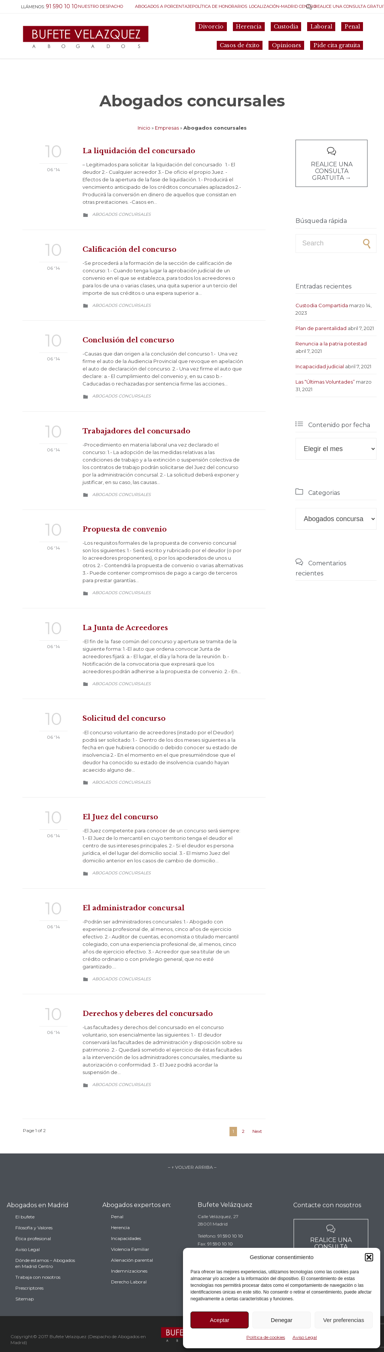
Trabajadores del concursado (136, 431)
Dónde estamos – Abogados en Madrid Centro (45, 1279)
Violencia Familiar (130, 1263)
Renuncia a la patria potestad (331, 344)
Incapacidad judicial (320, 366)
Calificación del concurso (129, 249)
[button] (369, 1257)
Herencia (120, 1241)
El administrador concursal (133, 908)
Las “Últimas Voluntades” (325, 382)
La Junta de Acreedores (125, 628)
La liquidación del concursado (138, 151)
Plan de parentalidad (321, 328)
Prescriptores (29, 1304)
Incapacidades (126, 1252)
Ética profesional (33, 1255)
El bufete (24, 1233)
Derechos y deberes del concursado (147, 1014)
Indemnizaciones (129, 1285)
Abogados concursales (121, 214)
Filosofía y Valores (33, 1244)
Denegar (281, 1320)
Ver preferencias (343, 1320)
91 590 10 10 (230, 1246)
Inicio (144, 128)
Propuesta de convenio (124, 529)
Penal (117, 1230)
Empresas (167, 128)
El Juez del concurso (120, 817)
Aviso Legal (304, 1337)
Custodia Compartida (322, 305)
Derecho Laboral (129, 1295)
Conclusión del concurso (128, 340)
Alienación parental (132, 1274)
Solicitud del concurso (123, 718)
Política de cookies (265, 1337)
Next (257, 1131)
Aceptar (220, 1320)
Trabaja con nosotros (37, 1293)
